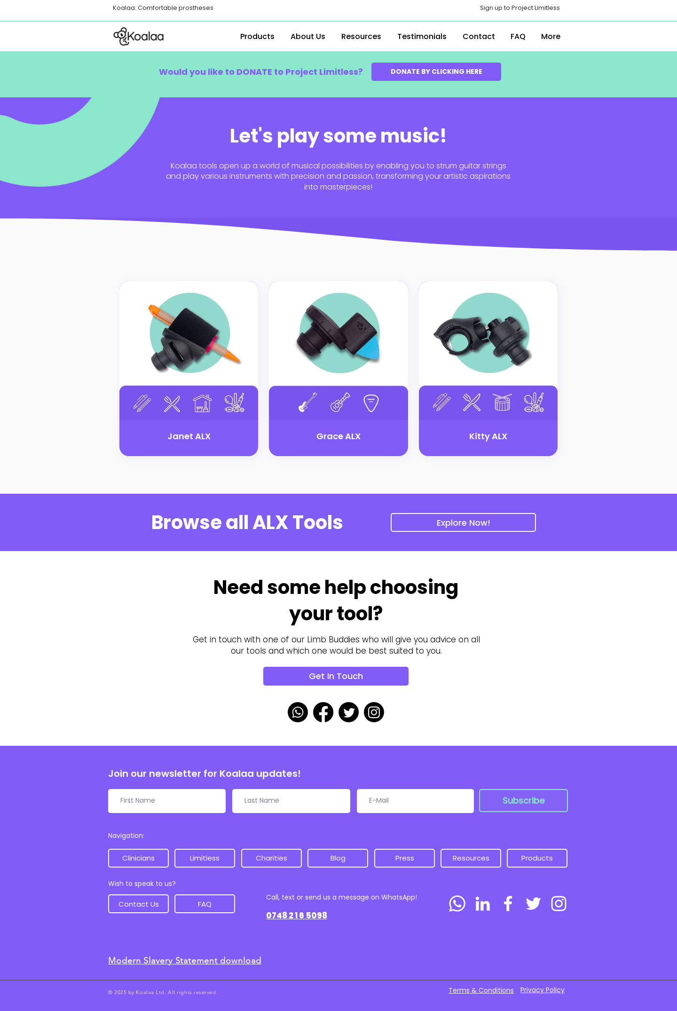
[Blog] (337, 858)
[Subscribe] (523, 800)
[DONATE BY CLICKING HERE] (436, 72)
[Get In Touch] (336, 676)
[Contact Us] (138, 903)
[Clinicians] (138, 858)
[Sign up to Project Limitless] (520, 8)
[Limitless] (204, 858)
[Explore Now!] (463, 522)
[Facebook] (323, 712)
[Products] (537, 858)
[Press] (404, 858)
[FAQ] (204, 903)
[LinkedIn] (482, 903)
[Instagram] (374, 712)
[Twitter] (348, 712)
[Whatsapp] (298, 712)
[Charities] (271, 858)
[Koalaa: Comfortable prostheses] (163, 8)
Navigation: (126, 835)
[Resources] (471, 858)
